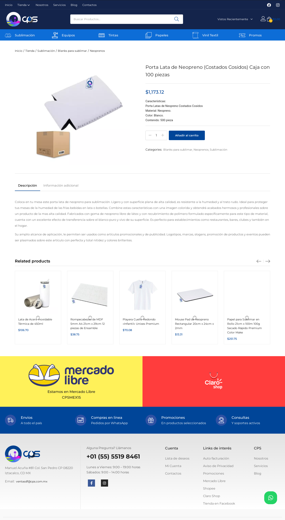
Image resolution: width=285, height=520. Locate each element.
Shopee (209, 488)
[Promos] (242, 35)
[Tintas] (102, 35)
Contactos (89, 5)
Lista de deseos (177, 458)
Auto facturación (216, 458)
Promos (255, 35)
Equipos (68, 35)
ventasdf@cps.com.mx (31, 481)
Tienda (24, 5)
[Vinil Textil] (195, 35)
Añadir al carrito (187, 135)
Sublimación (25, 35)
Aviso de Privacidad (218, 466)
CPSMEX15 (71, 397)
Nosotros (42, 5)
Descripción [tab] (27, 185)
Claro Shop (211, 496)
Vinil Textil (210, 35)
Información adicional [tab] (60, 185)
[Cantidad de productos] (156, 135)
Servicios (59, 5)
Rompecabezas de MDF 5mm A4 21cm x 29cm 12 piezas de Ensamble (87, 324)
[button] (273, 19)
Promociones (213, 473)
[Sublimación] (8, 35)
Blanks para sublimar (72, 51)
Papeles (161, 35)
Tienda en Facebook (219, 503)
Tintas (113, 35)
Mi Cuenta (173, 466)
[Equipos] (55, 35)
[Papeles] (148, 35)
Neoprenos (97, 51)
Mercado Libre (214, 481)
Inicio (8, 5)
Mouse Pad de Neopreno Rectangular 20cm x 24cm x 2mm (194, 324)
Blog (74, 5)
